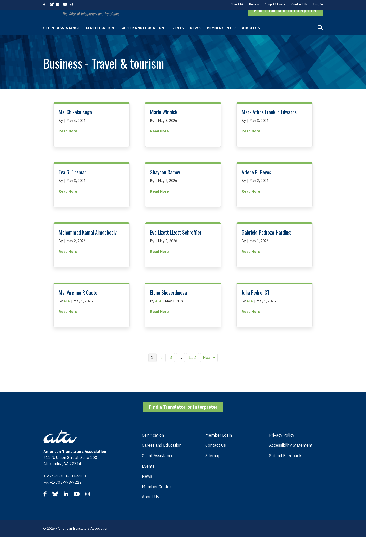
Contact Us (299, 4)
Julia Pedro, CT (256, 302)
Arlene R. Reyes (256, 182)
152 (192, 367)
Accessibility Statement (290, 454)
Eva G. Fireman (73, 182)
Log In (318, 4)
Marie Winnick (163, 121)
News (195, 37)
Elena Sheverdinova (168, 302)
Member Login (218, 444)
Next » (209, 367)
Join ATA (237, 4)
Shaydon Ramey (165, 182)
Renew (254, 4)
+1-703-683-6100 (70, 485)
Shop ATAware (275, 4)
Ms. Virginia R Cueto (78, 302)
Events (177, 37)
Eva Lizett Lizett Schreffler (176, 242)
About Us (251, 37)
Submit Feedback (285, 465)
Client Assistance (61, 37)
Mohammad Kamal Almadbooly (88, 242)
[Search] (320, 37)
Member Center (221, 37)
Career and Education (142, 37)
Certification (100, 37)
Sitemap (213, 465)
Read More (68, 140)
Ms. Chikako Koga (75, 121)
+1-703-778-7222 (66, 491)
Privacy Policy (281, 444)
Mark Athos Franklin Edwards (269, 121)
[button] (285, 20)
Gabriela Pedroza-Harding (266, 242)
